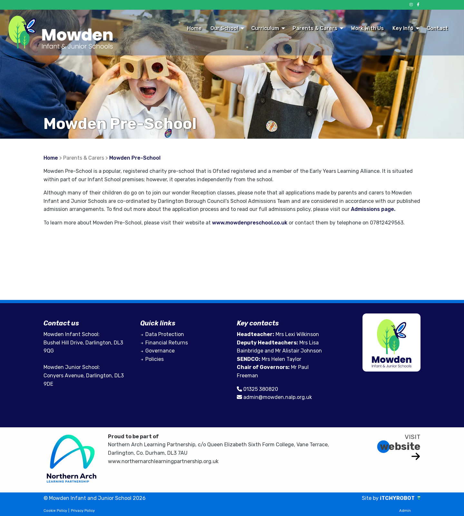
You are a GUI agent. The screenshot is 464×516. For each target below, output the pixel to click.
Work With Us (367, 28)
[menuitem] (194, 28)
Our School (224, 28)
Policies (154, 359)
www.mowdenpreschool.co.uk (249, 223)
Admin (405, 511)
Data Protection (164, 334)
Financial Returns (166, 343)
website (400, 446)
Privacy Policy (83, 511)
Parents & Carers (315, 28)
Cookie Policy (55, 511)
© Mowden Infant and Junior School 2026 (95, 498)
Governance (160, 351)
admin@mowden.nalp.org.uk (277, 397)
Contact (437, 28)
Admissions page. (373, 209)
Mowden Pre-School (134, 158)
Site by (371, 498)
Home (194, 28)
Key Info (402, 28)
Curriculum (265, 28)
